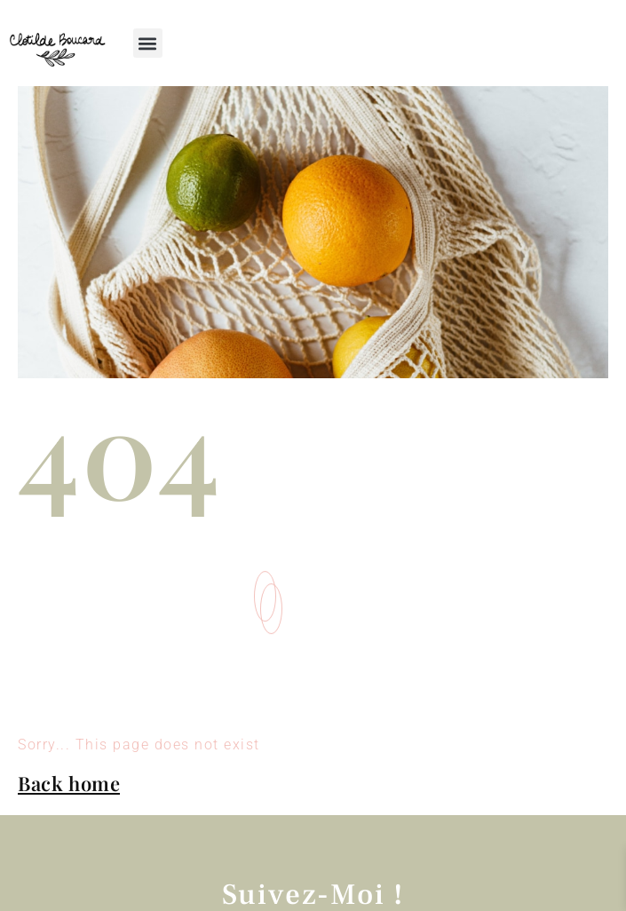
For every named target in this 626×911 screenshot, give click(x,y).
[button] (147, 43)
